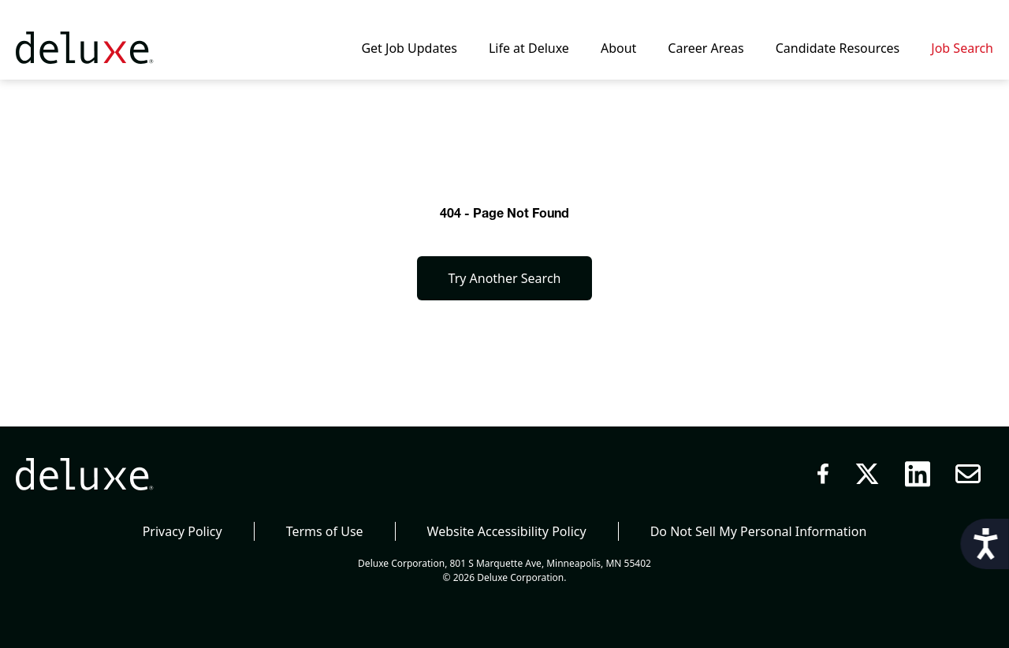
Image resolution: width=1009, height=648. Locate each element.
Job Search (962, 48)
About (618, 48)
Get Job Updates (408, 48)
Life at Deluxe (529, 48)
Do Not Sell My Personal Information (758, 531)
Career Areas (705, 48)
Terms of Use (324, 531)
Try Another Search (505, 278)
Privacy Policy (182, 531)
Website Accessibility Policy (506, 531)
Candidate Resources (838, 48)
